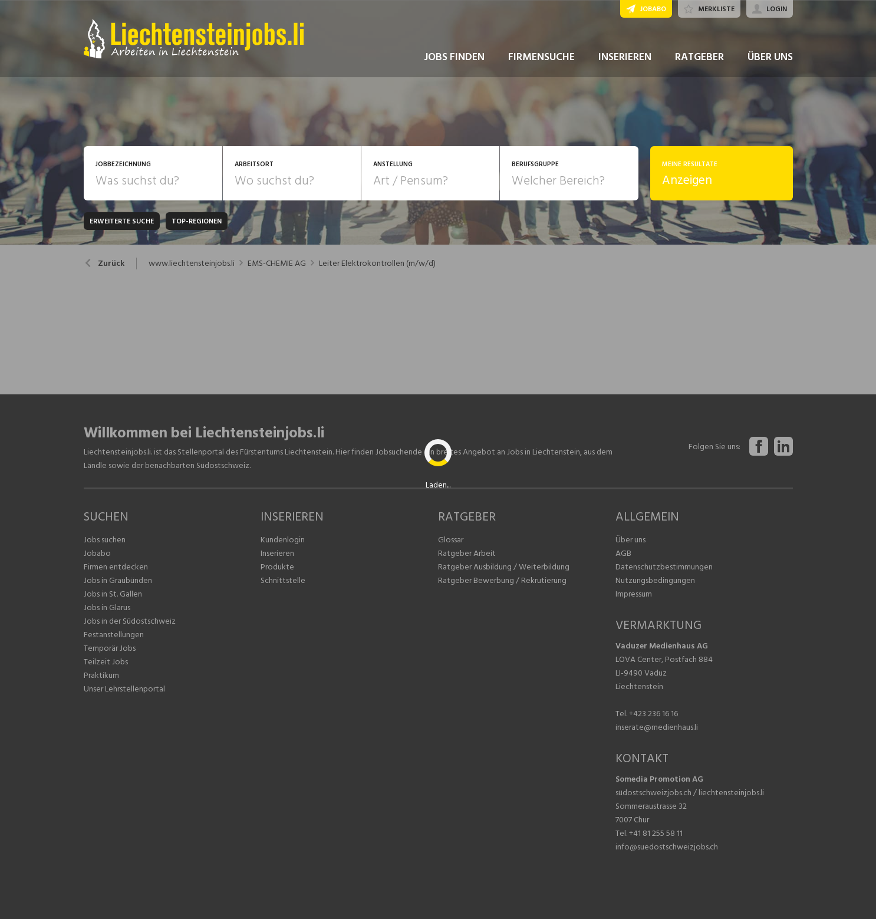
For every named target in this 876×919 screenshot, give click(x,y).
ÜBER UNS (770, 58)
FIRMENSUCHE (541, 58)
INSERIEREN (624, 58)
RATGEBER (699, 58)
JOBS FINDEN (454, 58)
